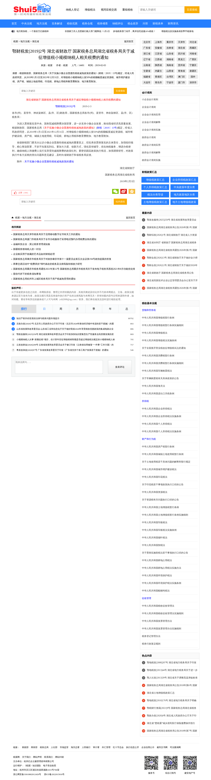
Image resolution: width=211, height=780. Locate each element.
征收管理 (146, 598)
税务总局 (44, 747)
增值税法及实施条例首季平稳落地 (177, 31)
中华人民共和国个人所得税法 (157, 424)
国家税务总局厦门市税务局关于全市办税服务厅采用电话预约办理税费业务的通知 (54, 239)
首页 (14, 23)
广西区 (193, 59)
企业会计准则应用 (151, 114)
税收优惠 (72, 23)
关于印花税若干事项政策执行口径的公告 (162, 484)
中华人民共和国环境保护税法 (157, 575)
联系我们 (48, 757)
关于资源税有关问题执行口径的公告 (160, 499)
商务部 (34, 747)
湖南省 (169, 59)
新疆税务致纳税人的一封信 (27, 249)
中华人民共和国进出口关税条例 (158, 393)
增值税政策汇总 (155, 179)
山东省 (169, 53)
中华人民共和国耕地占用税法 (157, 560)
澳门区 (181, 76)
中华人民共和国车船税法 (154, 522)
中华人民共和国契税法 (153, 545)
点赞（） (23, 193)
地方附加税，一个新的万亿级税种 (32, 31)
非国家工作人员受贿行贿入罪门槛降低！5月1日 (87, 31)
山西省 (169, 71)
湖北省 (35, 41)
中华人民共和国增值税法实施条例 (159, 340)
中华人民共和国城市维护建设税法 (159, 469)
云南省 (146, 65)
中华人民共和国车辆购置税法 (157, 371)
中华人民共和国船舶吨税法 (156, 590)
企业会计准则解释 (151, 122)
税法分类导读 (155, 194)
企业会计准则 (149, 107)
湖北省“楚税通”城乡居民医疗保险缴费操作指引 (171, 723)
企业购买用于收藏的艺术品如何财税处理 (34, 254)
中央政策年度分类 (184, 187)
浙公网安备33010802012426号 (27, 774)
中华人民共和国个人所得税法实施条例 (161, 431)
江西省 (158, 59)
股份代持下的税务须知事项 (27, 274)
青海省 (181, 71)
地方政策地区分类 (184, 194)
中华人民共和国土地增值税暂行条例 (160, 507)
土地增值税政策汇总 (155, 202)
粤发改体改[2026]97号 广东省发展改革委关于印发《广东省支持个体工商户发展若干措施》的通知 (62, 350)
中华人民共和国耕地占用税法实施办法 (161, 568)
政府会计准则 (149, 137)
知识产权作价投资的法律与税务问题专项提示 (37, 318)
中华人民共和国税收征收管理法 (158, 606)
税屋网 (16, 757)
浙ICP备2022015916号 (54, 774)
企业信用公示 (147, 747)
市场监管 (64, 747)
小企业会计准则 (150, 99)
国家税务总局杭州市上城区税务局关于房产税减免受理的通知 (44, 279)
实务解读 (57, 23)
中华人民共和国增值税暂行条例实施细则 (162, 325)
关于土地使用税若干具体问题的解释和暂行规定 (166, 462)
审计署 (96, 747)
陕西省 (158, 65)
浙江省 (146, 53)
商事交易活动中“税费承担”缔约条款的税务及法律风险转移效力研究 (47, 264)
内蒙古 (158, 71)
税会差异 (133, 23)
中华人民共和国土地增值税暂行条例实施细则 (165, 515)
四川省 (181, 53)
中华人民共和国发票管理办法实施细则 (161, 628)
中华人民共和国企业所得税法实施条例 (161, 416)
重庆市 (169, 42)
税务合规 (87, 23)
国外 (193, 76)
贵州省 (181, 65)
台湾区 (169, 76)
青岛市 (158, 82)
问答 (145, 23)
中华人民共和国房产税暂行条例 (158, 446)
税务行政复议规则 (151, 644)
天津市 (181, 42)
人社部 (54, 747)
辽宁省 (146, 59)
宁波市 (169, 82)
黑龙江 (181, 59)
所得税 (145, 401)
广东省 (146, 48)
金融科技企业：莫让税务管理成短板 (31, 244)
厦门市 (181, 82)
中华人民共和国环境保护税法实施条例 (161, 583)
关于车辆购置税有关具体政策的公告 (160, 378)
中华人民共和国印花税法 (154, 477)
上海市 (158, 42)
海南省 (169, 65)
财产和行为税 (149, 439)
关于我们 (26, 757)
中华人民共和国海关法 (153, 386)
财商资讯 (173, 23)
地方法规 (42, 23)
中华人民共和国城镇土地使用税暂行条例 (162, 454)
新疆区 (193, 71)
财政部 (25, 747)
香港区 (158, 76)
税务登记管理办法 (151, 636)
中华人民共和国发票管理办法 (157, 621)
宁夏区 (193, 65)
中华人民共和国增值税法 (154, 333)
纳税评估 (117, 23)
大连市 (146, 82)
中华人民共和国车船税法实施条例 (159, 530)
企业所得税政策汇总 (184, 179)
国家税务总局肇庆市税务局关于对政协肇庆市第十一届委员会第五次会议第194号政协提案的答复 (62, 259)
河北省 (193, 42)
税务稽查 (102, 23)
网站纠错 (59, 757)
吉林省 (169, 48)
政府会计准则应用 (151, 145)
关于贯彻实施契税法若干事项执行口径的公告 (165, 553)
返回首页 (128, 41)
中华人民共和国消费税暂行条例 (158, 355)
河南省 (193, 53)
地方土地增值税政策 (184, 202)
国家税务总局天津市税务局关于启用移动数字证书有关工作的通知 (46, 234)
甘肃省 (146, 71)
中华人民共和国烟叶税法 (154, 537)
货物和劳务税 (149, 310)
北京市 (146, 42)
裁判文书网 (162, 747)
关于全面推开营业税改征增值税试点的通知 (164, 348)
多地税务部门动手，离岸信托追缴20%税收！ (134, 31)
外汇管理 (106, 747)
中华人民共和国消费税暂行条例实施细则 (162, 363)
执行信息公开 (132, 747)
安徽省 (158, 48)
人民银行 (86, 747)
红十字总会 (118, 747)
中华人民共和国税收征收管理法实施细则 (162, 613)
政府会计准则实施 (151, 160)
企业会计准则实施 (151, 130)
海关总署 (75, 747)
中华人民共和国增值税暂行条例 (158, 317)
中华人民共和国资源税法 (154, 492)
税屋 (15, 41)
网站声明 (37, 757)
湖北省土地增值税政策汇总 (161, 693)
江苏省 (158, 53)
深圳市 (193, 82)
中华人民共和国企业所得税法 (157, 408)
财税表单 (158, 23)
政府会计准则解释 (151, 152)
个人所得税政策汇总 (155, 187)
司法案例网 (175, 747)
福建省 (146, 76)
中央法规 (26, 23)
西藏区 (193, 48)
